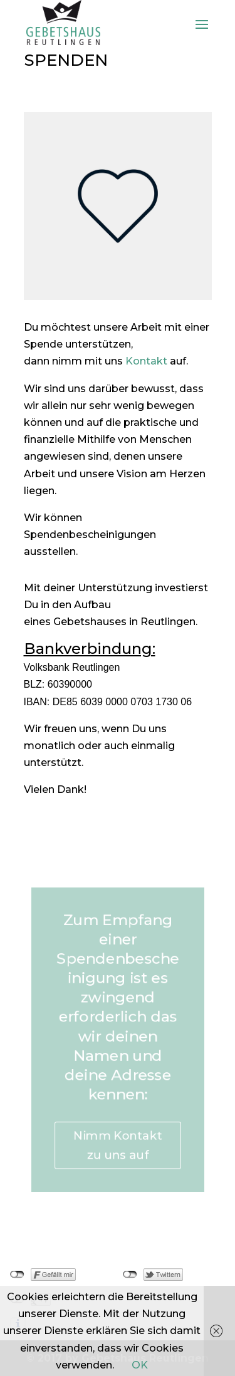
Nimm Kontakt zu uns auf (118, 1151)
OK (140, 1365)
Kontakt (146, 361)
